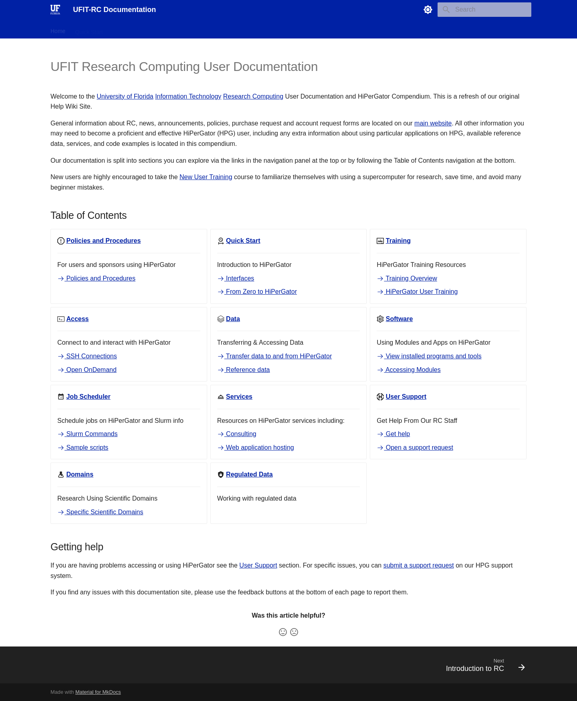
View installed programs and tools (429, 356)
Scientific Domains (400, 29)
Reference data (243, 369)
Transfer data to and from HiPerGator (274, 356)
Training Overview (407, 278)
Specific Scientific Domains (100, 512)
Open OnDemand (87, 369)
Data (176, 29)
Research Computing (253, 96)
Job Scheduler (241, 29)
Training (123, 29)
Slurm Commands (87, 433)
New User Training (206, 177)
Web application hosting (255, 447)
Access (151, 29)
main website (433, 123)
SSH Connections (87, 356)
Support (309, 29)
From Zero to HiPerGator (257, 291)
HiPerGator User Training (417, 291)
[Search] (484, 9)
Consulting (236, 433)
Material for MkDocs (98, 692)
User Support (258, 565)
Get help (393, 433)
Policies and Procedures (96, 278)
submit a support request (418, 565)
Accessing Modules (408, 369)
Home (57, 29)
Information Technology (188, 96)
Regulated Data (348, 29)
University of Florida (125, 96)
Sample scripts (82, 447)
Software (202, 29)
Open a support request (415, 447)
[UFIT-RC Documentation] (55, 10)
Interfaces (235, 278)
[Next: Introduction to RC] (482, 667)
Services (279, 29)
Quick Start (89, 29)
